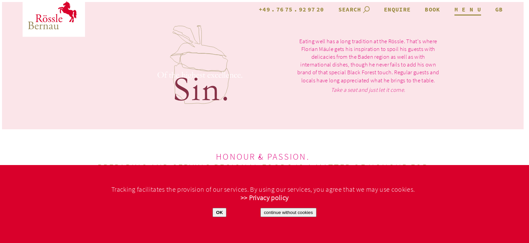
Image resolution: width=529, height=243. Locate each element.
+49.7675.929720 (291, 10)
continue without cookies (288, 212)
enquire (397, 10)
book (432, 10)
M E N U (467, 10)
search (349, 10)
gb (499, 10)
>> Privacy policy (265, 198)
